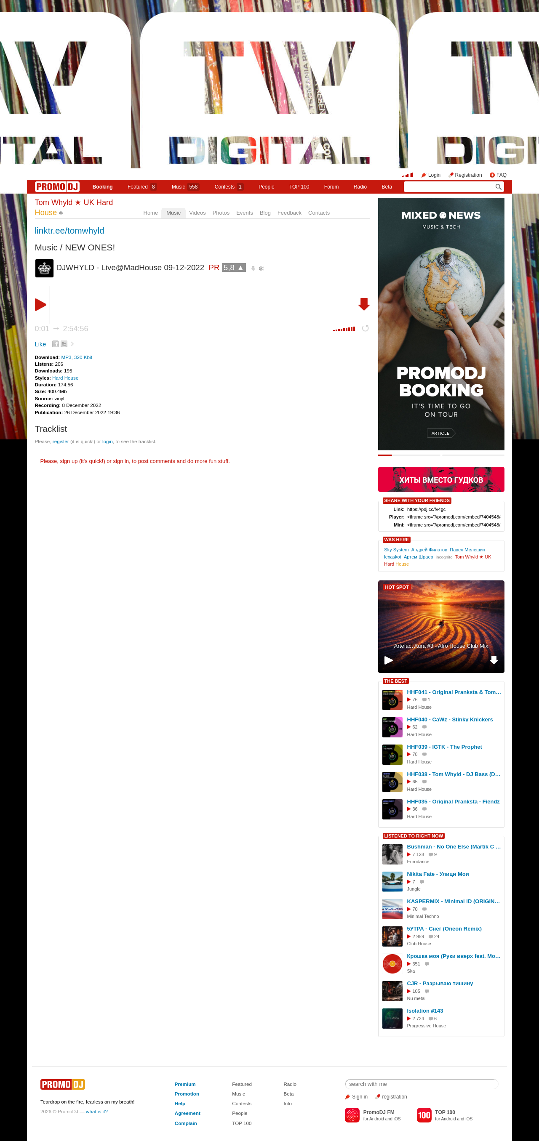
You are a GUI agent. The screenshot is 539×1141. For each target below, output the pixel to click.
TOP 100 (299, 187)
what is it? (97, 1111)
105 (416, 991)
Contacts (319, 213)
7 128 (418, 854)
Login (434, 175)
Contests (241, 1103)
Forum (331, 187)
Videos (197, 213)
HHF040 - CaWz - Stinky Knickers (450, 719)
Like (40, 344)
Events (244, 213)
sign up (68, 461)
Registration (468, 175)
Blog (265, 213)
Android (376, 1119)
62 (415, 726)
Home (151, 213)
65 (415, 781)
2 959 (418, 936)
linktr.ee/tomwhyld (69, 230)
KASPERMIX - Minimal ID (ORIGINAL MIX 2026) (454, 901)
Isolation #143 (425, 1010)
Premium (185, 1084)
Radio (360, 187)
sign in (121, 461)
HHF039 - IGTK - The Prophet (444, 747)
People (266, 187)
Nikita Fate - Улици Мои (438, 874)
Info (287, 1103)
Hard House (65, 377)
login (107, 441)
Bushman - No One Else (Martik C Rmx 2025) (454, 846)
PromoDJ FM (379, 1112)
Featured (142, 187)
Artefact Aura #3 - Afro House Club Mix (441, 646)
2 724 (418, 1018)
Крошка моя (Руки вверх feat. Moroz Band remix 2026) (454, 956)
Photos (221, 213)
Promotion (187, 1093)
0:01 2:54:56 (61, 328)
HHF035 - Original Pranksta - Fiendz (453, 801)
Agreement (187, 1113)
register (61, 441)
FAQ (501, 175)
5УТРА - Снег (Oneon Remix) (444, 928)
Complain (186, 1123)
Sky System (396, 549)
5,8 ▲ (234, 267)
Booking (103, 187)
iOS (397, 1119)
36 (415, 808)
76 (415, 699)
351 (416, 963)
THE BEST (395, 681)
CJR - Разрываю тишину (440, 983)
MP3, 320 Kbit (76, 357)
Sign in (360, 1096)
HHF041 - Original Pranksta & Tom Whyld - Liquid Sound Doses (454, 692)
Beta (387, 187)
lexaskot (392, 556)
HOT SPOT (397, 587)
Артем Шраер (418, 556)
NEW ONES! (90, 247)
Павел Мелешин (467, 549)
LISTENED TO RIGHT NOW (413, 835)
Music (186, 187)
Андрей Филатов (429, 549)
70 (415, 909)
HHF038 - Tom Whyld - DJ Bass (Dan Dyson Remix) (454, 774)
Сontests (229, 187)
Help (180, 1103)
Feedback (290, 213)
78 (415, 754)
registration (394, 1096)
